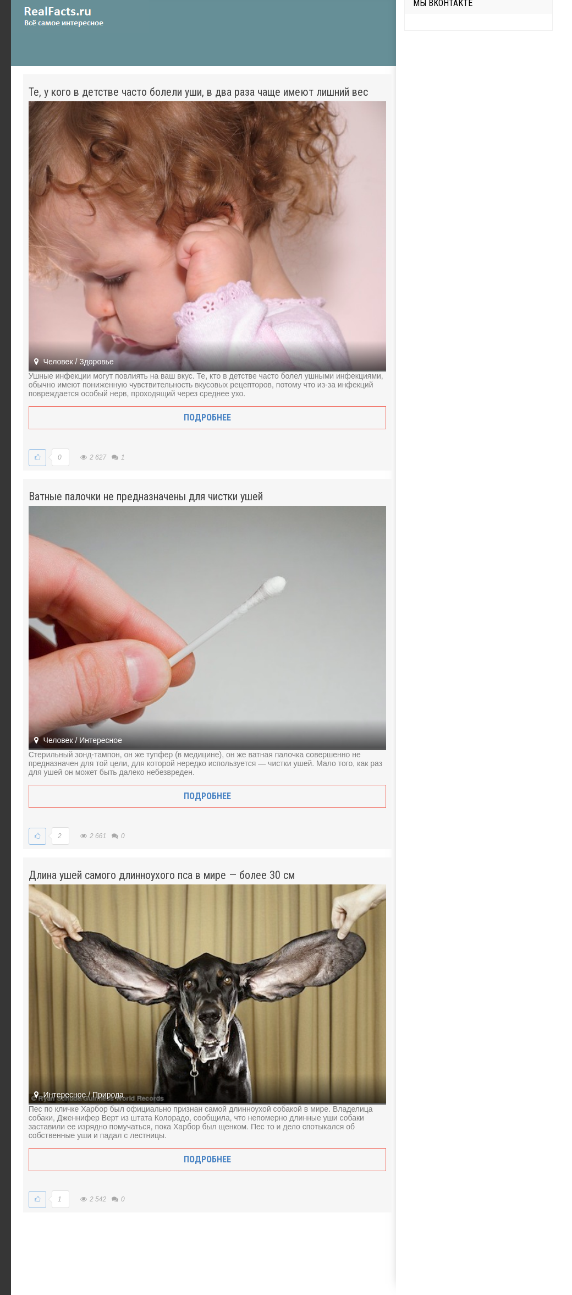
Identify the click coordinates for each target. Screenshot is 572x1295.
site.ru (79, 16)
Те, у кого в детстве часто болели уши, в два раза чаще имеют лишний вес (198, 92)
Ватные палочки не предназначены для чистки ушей (146, 496)
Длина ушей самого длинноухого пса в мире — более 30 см (162, 875)
